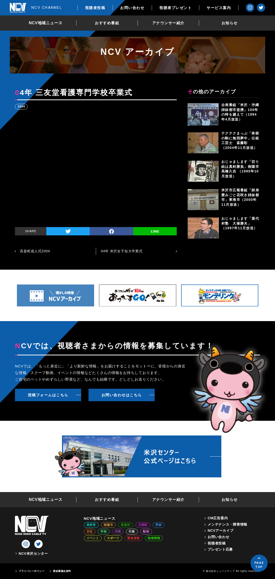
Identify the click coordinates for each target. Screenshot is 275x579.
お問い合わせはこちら (121, 395)
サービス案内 (219, 8)
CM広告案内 (218, 518)
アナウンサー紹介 (168, 23)
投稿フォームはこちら (48, 395)
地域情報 (154, 538)
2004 (21, 106)
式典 (118, 531)
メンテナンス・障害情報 (227, 524)
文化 (90, 531)
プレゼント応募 (220, 549)
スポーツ (113, 538)
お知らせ (230, 23)
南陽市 (108, 525)
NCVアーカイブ (220, 530)
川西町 (143, 525)
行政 (132, 531)
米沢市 (91, 525)
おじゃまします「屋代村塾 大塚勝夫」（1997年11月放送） (240, 223)
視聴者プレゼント (175, 8)
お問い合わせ (132, 8)
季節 (158, 525)
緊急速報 (133, 538)
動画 (146, 531)
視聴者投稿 (95, 8)
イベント (93, 538)
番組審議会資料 (62, 571)
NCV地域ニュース (45, 23)
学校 (103, 531)
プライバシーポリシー (31, 571)
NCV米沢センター (33, 553)
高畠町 (125, 525)
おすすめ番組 (107, 23)
